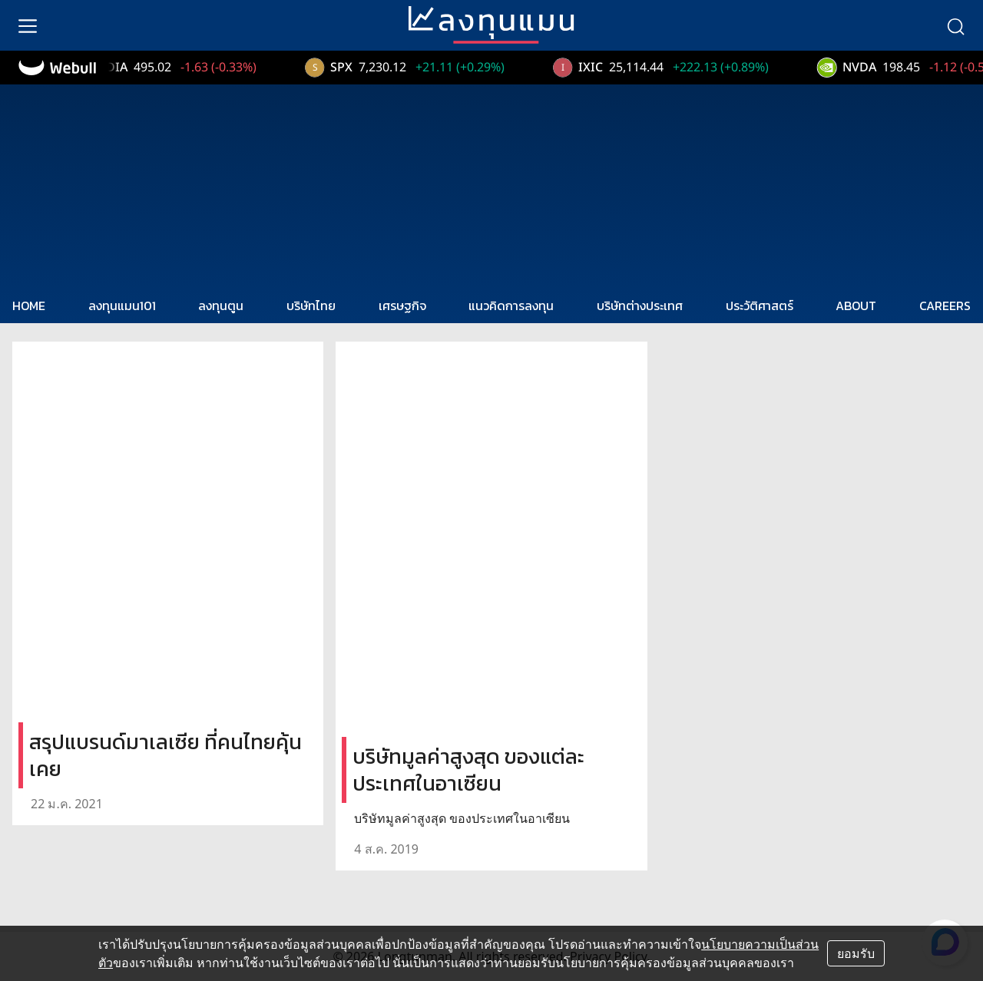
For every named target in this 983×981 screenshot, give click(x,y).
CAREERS (945, 305)
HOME (28, 305)
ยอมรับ (856, 953)
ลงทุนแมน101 (122, 305)
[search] (955, 25)
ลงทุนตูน (220, 305)
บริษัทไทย (311, 305)
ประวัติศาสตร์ (759, 305)
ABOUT (856, 305)
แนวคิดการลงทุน (511, 305)
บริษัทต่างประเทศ (640, 305)
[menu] (27, 25)
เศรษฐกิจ (402, 305)
